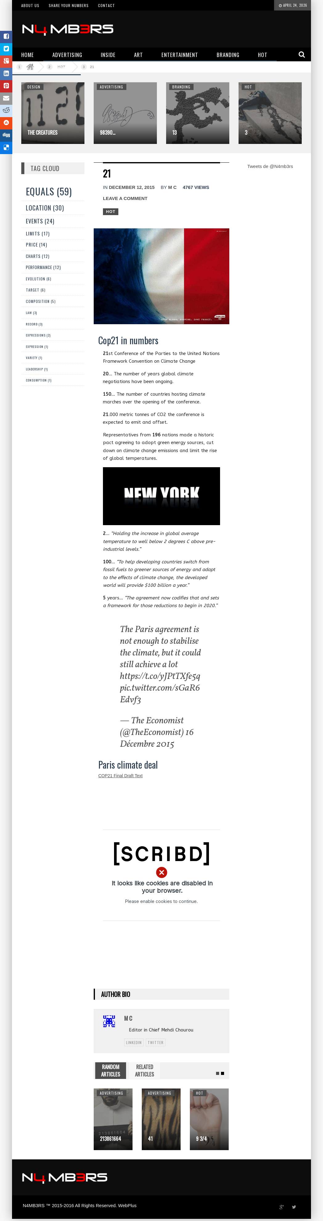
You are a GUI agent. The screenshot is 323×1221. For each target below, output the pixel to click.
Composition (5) (41, 301)
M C (172, 187)
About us (30, 5)
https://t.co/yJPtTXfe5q (160, 676)
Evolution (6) (38, 278)
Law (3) (31, 312)
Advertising (111, 86)
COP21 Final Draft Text (120, 775)
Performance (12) (43, 267)
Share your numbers (69, 5)
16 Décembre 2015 (157, 738)
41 (150, 1138)
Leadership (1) (37, 369)
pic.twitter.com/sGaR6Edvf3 (160, 694)
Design (33, 86)
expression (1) (37, 346)
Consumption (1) (38, 380)
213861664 (110, 1138)
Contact (106, 5)
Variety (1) (34, 357)
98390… (107, 132)
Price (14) (36, 244)
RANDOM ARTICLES (110, 1070)
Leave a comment (125, 198)
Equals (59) (49, 191)
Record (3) (34, 323)
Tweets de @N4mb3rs (270, 166)
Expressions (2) (38, 335)
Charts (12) (38, 256)
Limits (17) (38, 233)
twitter (156, 1042)
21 (92, 67)
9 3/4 (201, 1138)
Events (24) (40, 221)
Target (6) (36, 289)
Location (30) (45, 207)
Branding (181, 86)
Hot (248, 86)
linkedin (134, 1042)
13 (174, 132)
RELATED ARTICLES (144, 1070)
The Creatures (42, 132)
